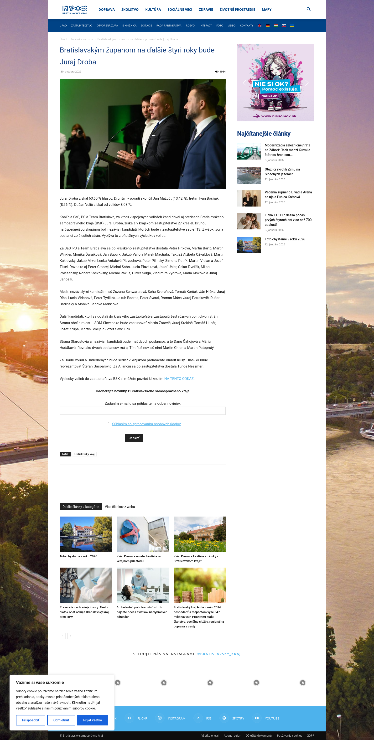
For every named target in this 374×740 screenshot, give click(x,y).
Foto (219, 25)
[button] (308, 10)
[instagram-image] (117, 683)
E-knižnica (129, 25)
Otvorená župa (107, 25)
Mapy (266, 9)
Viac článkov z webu (120, 507)
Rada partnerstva (169, 25)
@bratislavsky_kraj (219, 653)
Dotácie (146, 25)
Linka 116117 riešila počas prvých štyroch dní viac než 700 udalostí (288, 220)
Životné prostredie (237, 9)
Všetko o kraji (210, 736)
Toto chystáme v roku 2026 (78, 556)
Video (231, 25)
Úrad (63, 25)
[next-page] (70, 636)
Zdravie (206, 9)
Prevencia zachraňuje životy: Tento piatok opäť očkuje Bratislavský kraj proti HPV (84, 612)
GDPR (310, 736)
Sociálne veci (180, 9)
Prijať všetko (92, 720)
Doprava (107, 9)
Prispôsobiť (30, 720)
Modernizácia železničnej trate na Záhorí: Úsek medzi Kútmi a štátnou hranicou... (287, 150)
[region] (62, 702)
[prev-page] (63, 636)
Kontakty (246, 25)
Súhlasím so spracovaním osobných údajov (146, 424)
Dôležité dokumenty (259, 736)
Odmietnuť (61, 720)
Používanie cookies (289, 736)
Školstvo (130, 9)
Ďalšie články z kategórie (80, 507)
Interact (206, 25)
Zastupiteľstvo (81, 25)
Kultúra (153, 9)
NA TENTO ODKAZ (179, 379)
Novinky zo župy (82, 39)
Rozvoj (190, 25)
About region (232, 736)
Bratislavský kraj (84, 454)
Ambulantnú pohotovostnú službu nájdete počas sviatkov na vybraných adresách (142, 612)
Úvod (63, 39)
